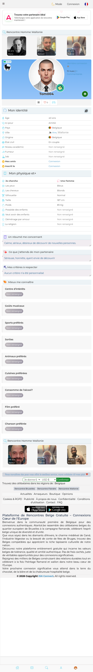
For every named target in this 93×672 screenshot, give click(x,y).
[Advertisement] (46, 17)
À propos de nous (46, 585)
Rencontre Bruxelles (25, 575)
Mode (56, 4)
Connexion (73, 4)
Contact (50, 589)
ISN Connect (46, 662)
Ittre (54, 132)
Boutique (54, 580)
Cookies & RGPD (12, 585)
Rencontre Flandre (46, 575)
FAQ (59, 589)
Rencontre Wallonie (69, 575)
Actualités (26, 580)
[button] (3, 3)
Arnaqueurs (40, 580)
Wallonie (63, 132)
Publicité (29, 585)
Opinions (67, 580)
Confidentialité (67, 585)
